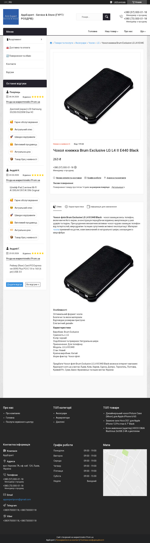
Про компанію (13, 413)
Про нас (128, 31)
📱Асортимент (13, 39)
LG (98, 43)
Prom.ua (89, 537)
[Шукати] (106, 16)
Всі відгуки (31, 284)
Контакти (11, 64)
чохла (56, 229)
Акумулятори (63, 417)
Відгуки (10, 72)
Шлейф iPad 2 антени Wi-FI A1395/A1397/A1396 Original (24, 189)
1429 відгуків (120, 2)
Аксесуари (80, 43)
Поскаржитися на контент (67, 540)
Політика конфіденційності (92, 540)
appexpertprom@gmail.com (17, 499)
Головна (92, 31)
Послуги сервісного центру (19, 422)
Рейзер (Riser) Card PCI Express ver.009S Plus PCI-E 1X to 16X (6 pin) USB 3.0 (25, 268)
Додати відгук (14, 284)
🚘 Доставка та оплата (18, 47)
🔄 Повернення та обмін (18, 56)
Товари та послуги (63, 43)
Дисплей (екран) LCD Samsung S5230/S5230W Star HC (25, 110)
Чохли (91, 43)
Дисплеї (60, 422)
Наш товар (110, 31)
